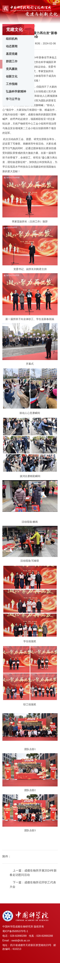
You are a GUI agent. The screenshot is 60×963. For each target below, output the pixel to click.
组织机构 (11, 38)
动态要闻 (11, 46)
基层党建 (11, 53)
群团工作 (11, 61)
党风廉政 (11, 69)
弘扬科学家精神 (16, 91)
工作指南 (11, 84)
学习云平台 (13, 99)
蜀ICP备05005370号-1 (15, 931)
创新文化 (11, 76)
